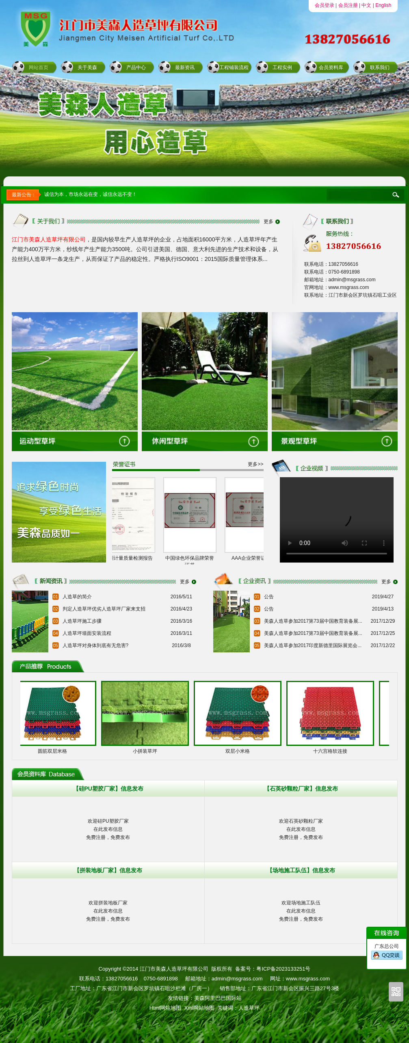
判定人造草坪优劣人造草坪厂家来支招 (104, 609)
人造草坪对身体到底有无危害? (96, 645)
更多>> (255, 464)
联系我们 (380, 67)
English (383, 5)
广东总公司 (387, 951)
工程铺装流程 (234, 67)
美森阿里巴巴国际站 (218, 998)
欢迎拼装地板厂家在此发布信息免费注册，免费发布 (108, 911)
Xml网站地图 (199, 1008)
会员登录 (324, 5)
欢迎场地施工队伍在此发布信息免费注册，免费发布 (301, 911)
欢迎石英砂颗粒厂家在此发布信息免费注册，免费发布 (301, 829)
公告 (269, 597)
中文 (366, 5)
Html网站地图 (165, 1008)
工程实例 (282, 67)
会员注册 (348, 5)
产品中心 (136, 67)
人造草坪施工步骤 (82, 621)
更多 (268, 221)
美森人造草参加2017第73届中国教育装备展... (313, 621)
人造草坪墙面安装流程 (87, 633)
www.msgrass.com (308, 979)
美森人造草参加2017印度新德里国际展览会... (313, 645)
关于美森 (87, 67)
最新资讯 (185, 67)
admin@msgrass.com (237, 979)
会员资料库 (331, 67)
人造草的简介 (77, 597)
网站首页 (38, 67)
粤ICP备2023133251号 (283, 969)
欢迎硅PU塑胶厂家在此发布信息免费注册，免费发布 (108, 829)
